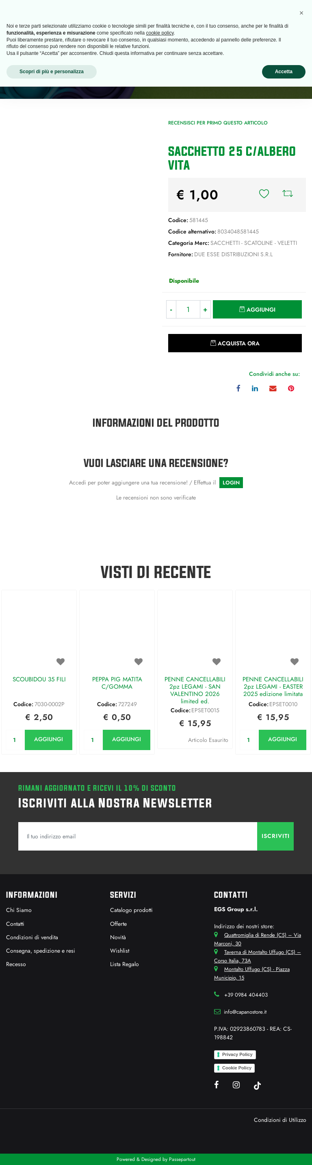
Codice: (178, 220)
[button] (264, 195)
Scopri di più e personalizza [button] (52, 71)
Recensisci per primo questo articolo (218, 123)
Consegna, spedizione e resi (40, 951)
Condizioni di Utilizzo (280, 1120)
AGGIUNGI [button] (48, 739)
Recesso (16, 964)
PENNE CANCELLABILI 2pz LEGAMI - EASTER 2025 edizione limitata (273, 687)
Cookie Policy (236, 1067)
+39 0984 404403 (246, 995)
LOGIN (231, 483)
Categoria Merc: (188, 243)
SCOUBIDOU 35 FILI (39, 680)
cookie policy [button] (159, 33)
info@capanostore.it (245, 1012)
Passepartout (182, 1159)
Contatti (15, 924)
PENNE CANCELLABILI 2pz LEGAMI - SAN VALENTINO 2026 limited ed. (195, 690)
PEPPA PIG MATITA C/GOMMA (117, 683)
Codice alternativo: (192, 231)
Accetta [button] (283, 71)
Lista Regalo (124, 964)
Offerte (118, 924)
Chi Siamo (19, 910)
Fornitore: (180, 254)
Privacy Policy (237, 1054)
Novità (118, 937)
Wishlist (119, 951)
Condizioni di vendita (32, 937)
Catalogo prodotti (131, 910)
